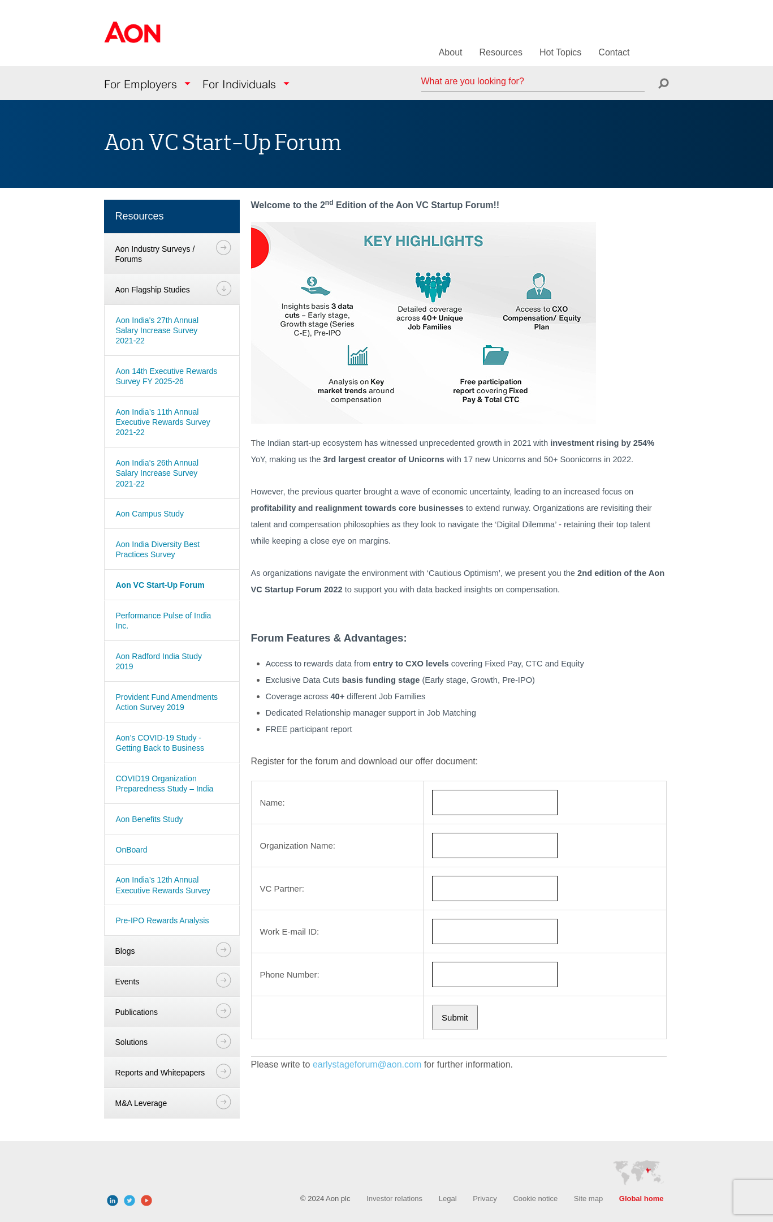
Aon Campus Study (150, 513)
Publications (136, 1012)
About (451, 52)
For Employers (140, 84)
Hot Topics (560, 52)
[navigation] (172, 661)
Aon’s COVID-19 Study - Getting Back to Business (160, 742)
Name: (272, 802)
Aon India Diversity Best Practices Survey (158, 549)
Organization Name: (297, 845)
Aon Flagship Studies (152, 289)
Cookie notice (535, 1198)
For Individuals (239, 84)
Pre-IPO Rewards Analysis (162, 920)
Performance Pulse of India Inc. (163, 620)
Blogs (125, 951)
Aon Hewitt (132, 39)
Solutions (131, 1042)
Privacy (485, 1198)
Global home (641, 1198)
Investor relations (394, 1198)
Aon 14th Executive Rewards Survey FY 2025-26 (167, 376)
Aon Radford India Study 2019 (159, 661)
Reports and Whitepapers (160, 1072)
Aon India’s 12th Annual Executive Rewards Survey (163, 884)
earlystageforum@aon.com (367, 1064)
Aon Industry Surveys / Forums (155, 254)
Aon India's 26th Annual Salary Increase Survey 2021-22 (157, 473)
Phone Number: (289, 974)
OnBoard (132, 849)
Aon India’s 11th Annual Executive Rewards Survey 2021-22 (163, 422)
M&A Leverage (141, 1103)
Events (127, 981)
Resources (500, 52)
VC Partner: (282, 888)
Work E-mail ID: (289, 931)
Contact (613, 52)
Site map (588, 1198)
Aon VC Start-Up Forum (160, 585)
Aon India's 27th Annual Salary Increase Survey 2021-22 (157, 330)
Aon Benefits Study (149, 819)
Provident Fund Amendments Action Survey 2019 (167, 702)
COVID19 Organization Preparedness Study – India (165, 783)
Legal (448, 1198)
